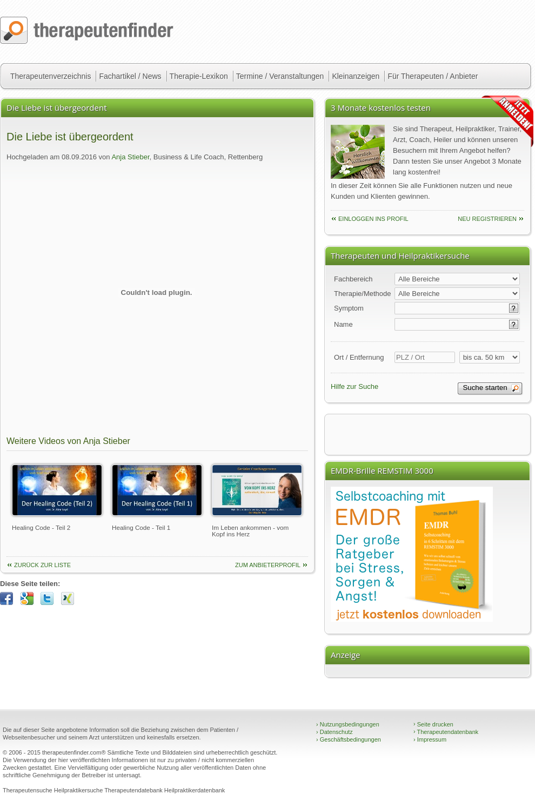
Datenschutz (334, 732)
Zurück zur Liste (42, 565)
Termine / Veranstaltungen (280, 76)
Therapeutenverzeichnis (50, 76)
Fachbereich (353, 279)
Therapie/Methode (362, 294)
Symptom (349, 308)
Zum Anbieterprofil (267, 565)
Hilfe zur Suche (354, 386)
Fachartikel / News (130, 76)
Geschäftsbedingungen (348, 739)
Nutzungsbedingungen (347, 724)
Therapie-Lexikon (199, 76)
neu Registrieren (487, 219)
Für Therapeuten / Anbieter (432, 76)
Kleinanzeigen (355, 76)
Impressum (429, 739)
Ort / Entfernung (359, 357)
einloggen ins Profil (373, 219)
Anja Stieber (130, 157)
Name (343, 324)
